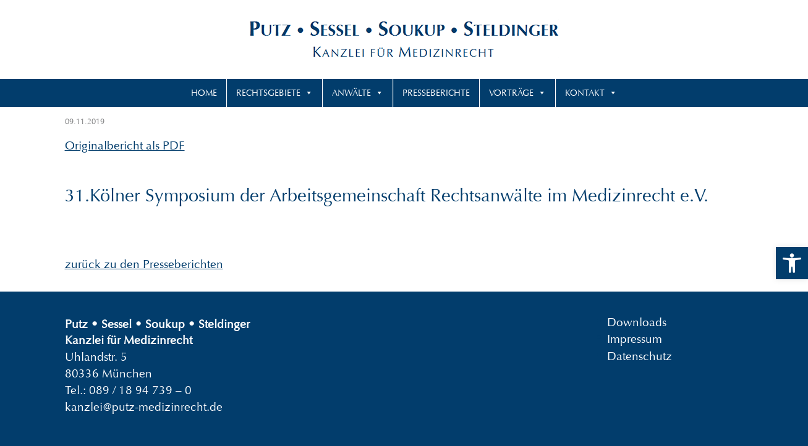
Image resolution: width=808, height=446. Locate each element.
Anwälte (351, 92)
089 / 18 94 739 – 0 (140, 390)
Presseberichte (436, 92)
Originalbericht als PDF (125, 145)
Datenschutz (639, 355)
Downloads (636, 322)
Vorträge (511, 92)
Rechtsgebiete (268, 92)
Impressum (634, 339)
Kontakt (585, 92)
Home (204, 92)
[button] (792, 263)
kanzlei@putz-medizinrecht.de (144, 407)
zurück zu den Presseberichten (144, 264)
